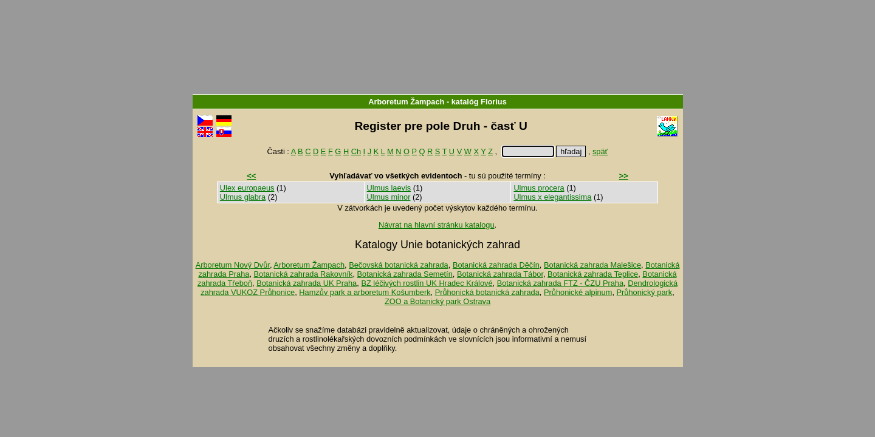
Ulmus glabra (243, 197)
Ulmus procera (538, 187)
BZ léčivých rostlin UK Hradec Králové (426, 283)
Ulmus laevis (389, 187)
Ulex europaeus (247, 187)
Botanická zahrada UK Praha (306, 283)
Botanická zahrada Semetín (405, 274)
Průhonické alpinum (578, 292)
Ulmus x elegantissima (552, 197)
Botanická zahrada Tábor (500, 274)
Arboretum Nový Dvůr (233, 264)
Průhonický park (645, 292)
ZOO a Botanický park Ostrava (437, 301)
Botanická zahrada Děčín (496, 264)
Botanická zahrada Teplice (592, 274)
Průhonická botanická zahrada (487, 292)
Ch (356, 151)
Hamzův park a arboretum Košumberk (364, 292)
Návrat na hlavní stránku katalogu (437, 224)
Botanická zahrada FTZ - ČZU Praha (560, 283)
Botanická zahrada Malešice (592, 264)
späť (600, 151)
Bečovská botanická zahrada (398, 264)
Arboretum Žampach (406, 101)
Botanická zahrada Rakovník (303, 274)
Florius (494, 101)
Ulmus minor (389, 197)
